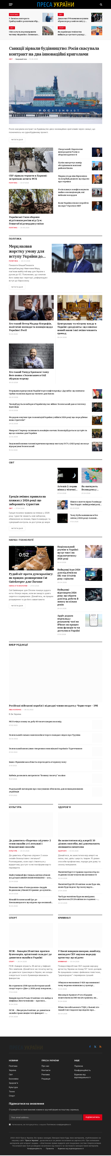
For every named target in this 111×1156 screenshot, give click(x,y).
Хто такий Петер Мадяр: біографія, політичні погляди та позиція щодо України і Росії (31, 327)
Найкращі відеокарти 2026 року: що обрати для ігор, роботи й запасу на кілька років (67, 598)
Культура (13, 852)
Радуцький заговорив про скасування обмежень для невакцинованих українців (46, 791)
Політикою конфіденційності (59, 1125)
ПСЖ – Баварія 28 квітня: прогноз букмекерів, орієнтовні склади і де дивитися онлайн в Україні (30, 955)
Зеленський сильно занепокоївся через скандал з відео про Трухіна (44, 735)
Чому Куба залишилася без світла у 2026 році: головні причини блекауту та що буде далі (85, 517)
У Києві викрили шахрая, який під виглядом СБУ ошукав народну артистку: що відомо (79, 955)
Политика (13, 262)
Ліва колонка (15, 710)
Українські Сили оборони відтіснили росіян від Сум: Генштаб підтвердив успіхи (26, 220)
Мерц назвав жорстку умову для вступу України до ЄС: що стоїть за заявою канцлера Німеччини (27, 251)
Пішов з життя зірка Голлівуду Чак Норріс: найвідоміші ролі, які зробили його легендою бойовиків (86, 504)
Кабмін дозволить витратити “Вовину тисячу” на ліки (37, 776)
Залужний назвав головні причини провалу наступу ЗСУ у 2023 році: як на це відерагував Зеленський (49, 445)
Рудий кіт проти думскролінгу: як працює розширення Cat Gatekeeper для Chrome (31, 578)
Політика (14, 14)
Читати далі (17, 140)
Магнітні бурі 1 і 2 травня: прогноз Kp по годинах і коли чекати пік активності (78, 874)
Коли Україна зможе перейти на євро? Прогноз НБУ (73, 204)
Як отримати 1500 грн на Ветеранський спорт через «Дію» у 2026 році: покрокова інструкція (30, 988)
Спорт (62, 28)
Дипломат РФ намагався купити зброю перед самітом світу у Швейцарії (73, 20)
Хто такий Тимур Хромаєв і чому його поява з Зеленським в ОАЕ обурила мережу (29, 376)
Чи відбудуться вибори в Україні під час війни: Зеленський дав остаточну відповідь (47, 406)
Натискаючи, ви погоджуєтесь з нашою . (40, 1125)
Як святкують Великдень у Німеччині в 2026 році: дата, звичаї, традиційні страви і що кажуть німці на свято (92, 489)
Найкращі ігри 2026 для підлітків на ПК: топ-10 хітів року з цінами (68, 575)
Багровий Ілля (21, 59)
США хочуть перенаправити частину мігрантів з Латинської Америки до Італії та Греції (24, 33)
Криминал (62, 962)
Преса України (31, 1141)
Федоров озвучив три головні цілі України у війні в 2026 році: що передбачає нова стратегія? (48, 419)
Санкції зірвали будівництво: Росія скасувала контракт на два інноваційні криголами (54, 51)
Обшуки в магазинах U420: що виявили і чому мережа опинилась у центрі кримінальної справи (78, 985)
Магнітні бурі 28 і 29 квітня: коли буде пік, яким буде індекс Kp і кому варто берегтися (79, 886)
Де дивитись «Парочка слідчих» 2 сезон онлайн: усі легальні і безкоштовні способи (30, 844)
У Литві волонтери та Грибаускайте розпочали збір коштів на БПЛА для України (23, 20)
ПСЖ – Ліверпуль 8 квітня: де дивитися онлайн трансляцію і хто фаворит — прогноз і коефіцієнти (29, 1012)
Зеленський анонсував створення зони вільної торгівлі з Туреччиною (45, 749)
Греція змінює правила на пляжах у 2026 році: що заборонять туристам (27, 501)
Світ (61, 14)
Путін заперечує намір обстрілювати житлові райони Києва (70, 165)
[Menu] (10, 4)
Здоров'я (62, 852)
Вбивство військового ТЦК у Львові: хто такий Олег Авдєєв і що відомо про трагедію (78, 1009)
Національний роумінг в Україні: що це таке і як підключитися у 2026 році (67, 553)
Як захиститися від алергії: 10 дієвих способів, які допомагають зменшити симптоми (79, 844)
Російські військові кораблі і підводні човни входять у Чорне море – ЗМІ (53, 706)
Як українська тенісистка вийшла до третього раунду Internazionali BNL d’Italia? (71, 33)
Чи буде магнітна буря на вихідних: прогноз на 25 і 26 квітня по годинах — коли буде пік (78, 899)
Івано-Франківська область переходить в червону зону (37, 762)
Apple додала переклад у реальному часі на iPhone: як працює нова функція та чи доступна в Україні (68, 624)
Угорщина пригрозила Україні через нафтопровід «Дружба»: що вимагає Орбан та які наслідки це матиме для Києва (47, 392)
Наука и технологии (18, 586)
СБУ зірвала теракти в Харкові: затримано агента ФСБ (28, 177)
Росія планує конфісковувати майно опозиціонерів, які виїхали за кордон (73, 192)
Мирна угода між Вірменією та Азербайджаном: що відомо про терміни (73, 179)
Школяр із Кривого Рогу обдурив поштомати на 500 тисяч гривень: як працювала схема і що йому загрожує (77, 997)
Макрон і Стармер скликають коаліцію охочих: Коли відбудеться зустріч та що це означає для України (48, 432)
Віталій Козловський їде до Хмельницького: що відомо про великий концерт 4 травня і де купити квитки (30, 902)
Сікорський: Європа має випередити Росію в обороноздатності (70, 152)
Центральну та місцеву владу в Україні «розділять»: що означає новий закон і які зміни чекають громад (77, 329)
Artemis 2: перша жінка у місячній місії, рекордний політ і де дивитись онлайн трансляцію (67, 489)
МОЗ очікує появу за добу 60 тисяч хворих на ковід (35, 722)
